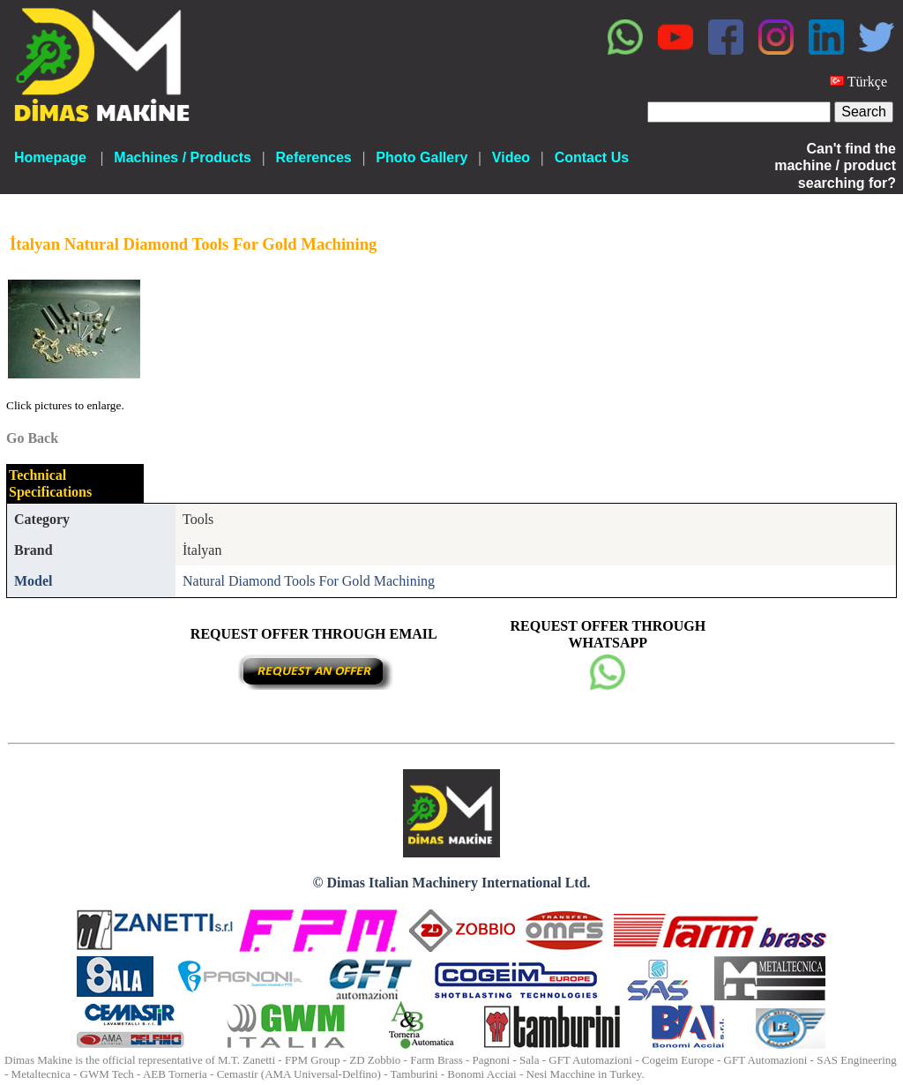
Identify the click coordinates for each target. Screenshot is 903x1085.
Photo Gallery (421, 157)
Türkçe (867, 81)
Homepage (50, 157)
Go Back (32, 437)
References (313, 157)
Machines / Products (182, 157)
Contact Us (592, 157)
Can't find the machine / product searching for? (835, 165)
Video (511, 157)
